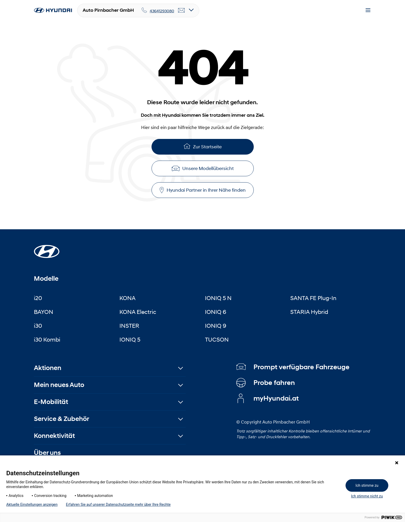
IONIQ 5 (129, 339)
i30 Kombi (47, 339)
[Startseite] (46, 248)
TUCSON (217, 339)
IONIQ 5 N (218, 298)
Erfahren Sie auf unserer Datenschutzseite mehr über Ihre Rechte (118, 504)
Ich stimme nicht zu (367, 496)
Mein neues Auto (59, 385)
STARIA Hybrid (309, 311)
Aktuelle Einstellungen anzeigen (32, 504)
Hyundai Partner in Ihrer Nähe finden (203, 190)
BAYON (43, 311)
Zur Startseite (203, 146)
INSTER (129, 325)
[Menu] (368, 10)
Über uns (47, 453)
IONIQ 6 (215, 311)
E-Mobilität (51, 402)
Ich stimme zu (366, 485)
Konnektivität (54, 436)
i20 (38, 298)
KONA (127, 298)
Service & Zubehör (61, 419)
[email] (181, 10)
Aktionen (47, 368)
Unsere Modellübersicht (203, 168)
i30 (38, 325)
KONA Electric (137, 311)
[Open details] (191, 10)
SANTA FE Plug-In (313, 298)
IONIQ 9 (215, 325)
